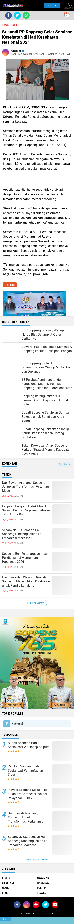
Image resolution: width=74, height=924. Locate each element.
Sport (6, 892)
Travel (41, 892)
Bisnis (6, 877)
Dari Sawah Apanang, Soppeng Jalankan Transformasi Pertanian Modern (25, 487)
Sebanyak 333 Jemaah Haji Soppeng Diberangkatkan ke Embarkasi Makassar (21, 534)
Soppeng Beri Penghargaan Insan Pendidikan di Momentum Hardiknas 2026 (25, 558)
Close (5, 919)
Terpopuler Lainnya (37, 859)
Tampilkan (64, 464)
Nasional (17, 723)
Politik (41, 887)
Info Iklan (49, 913)
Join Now (25, 913)
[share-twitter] (17, 15)
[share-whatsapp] (26, 15)
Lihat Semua (37, 603)
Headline (14, 25)
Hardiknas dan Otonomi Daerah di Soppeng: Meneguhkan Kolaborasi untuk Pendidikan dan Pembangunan (26, 582)
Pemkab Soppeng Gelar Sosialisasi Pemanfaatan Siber (25, 770)
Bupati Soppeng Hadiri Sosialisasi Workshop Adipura (29, 745)
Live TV (51, 5)
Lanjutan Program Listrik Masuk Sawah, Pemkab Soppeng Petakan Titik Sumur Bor (26, 510)
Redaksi (37, 913)
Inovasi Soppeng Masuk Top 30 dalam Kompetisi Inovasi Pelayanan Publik (28, 794)
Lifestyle (8, 882)
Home (5, 25)
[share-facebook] (8, 15)
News (5, 887)
